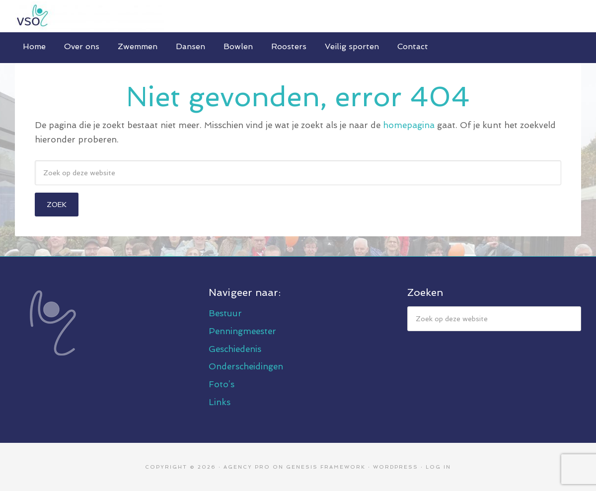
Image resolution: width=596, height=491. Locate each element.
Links (219, 402)
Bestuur (225, 313)
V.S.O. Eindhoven (298, 16)
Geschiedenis (235, 349)
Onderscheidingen (246, 366)
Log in (438, 467)
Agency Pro (247, 467)
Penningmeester (242, 331)
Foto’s (221, 384)
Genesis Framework (326, 467)
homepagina (409, 125)
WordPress (395, 467)
